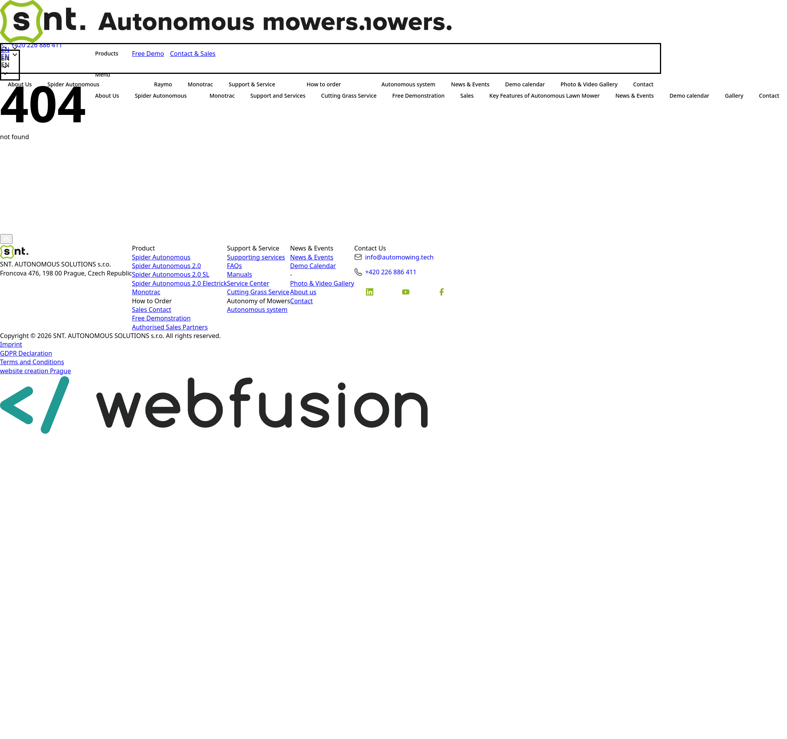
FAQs (234, 265)
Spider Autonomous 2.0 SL (170, 274)
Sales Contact (151, 309)
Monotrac (222, 95)
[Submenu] (117, 74)
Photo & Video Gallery (322, 283)
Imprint (11, 344)
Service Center (248, 283)
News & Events (634, 95)
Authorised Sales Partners (170, 327)
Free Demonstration (418, 95)
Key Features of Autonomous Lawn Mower (544, 95)
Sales (466, 95)
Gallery (734, 95)
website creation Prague (35, 371)
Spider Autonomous (161, 95)
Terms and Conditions (32, 362)
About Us (107, 95)
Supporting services (256, 257)
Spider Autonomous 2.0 (166, 265)
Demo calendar (689, 95)
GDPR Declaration (26, 353)
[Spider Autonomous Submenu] (194, 95)
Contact (301, 301)
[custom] (369, 292)
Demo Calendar (313, 265)
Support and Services (277, 95)
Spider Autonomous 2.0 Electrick (179, 283)
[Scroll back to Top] (6, 239)
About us (303, 292)
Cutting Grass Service (348, 95)
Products (106, 53)
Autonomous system (257, 309)
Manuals (239, 274)
